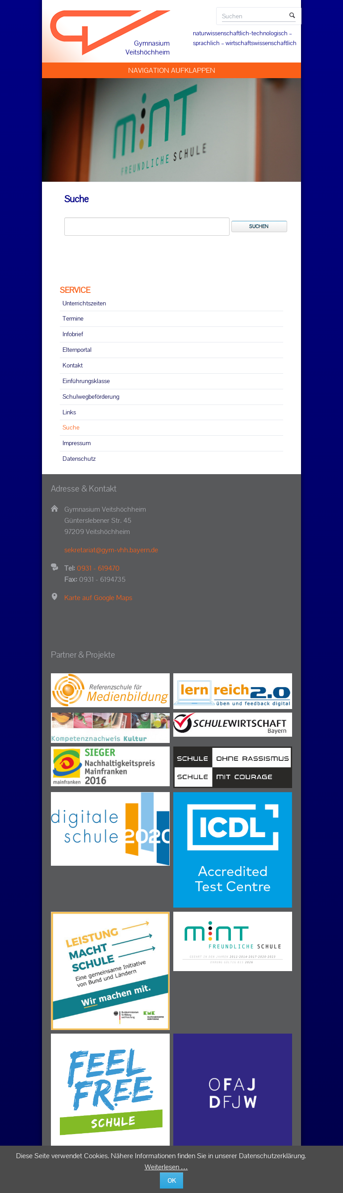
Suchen (292, 16)
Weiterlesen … (166, 1167)
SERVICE (75, 290)
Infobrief (73, 334)
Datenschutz (79, 459)
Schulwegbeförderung (91, 396)
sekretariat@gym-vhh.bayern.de (111, 550)
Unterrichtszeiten (84, 303)
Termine (73, 318)
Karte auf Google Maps (98, 597)
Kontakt (73, 365)
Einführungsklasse (86, 381)
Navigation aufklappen (171, 70)
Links (69, 412)
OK (171, 1180)
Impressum (77, 443)
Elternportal (77, 350)
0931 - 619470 (98, 568)
